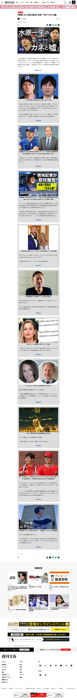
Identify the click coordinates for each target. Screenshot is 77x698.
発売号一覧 (53, 2)
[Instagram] (56, 666)
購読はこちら (38, 70)
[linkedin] (71, 666)
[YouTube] (61, 666)
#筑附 (27, 6)
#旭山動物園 (8, 6)
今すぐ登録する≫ (24, 649)
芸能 (21, 667)
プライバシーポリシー (19, 688)
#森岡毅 (46, 6)
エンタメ (19, 22)
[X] (45, 666)
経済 (21, 672)
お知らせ (39, 688)
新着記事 (4, 664)
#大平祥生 (22, 6)
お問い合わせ (4, 688)
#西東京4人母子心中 (39, 6)
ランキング (21, 2)
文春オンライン (54, 688)
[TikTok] (66, 666)
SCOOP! (27, 2)
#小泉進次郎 (15, 6)
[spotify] (40, 675)
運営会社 (61, 688)
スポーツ (24, 22)
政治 (21, 664)
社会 (21, 669)
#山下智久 (52, 6)
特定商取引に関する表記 (30, 688)
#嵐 (3, 6)
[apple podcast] (45, 675)
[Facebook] (40, 666)
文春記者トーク (37, 2)
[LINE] (51, 666)
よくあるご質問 (46, 688)
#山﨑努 (58, 6)
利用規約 (11, 688)
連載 (31, 2)
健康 (21, 677)
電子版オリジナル (45, 2)
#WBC (31, 6)
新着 (17, 2)
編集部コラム (5, 679)
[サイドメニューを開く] (2, 2)
